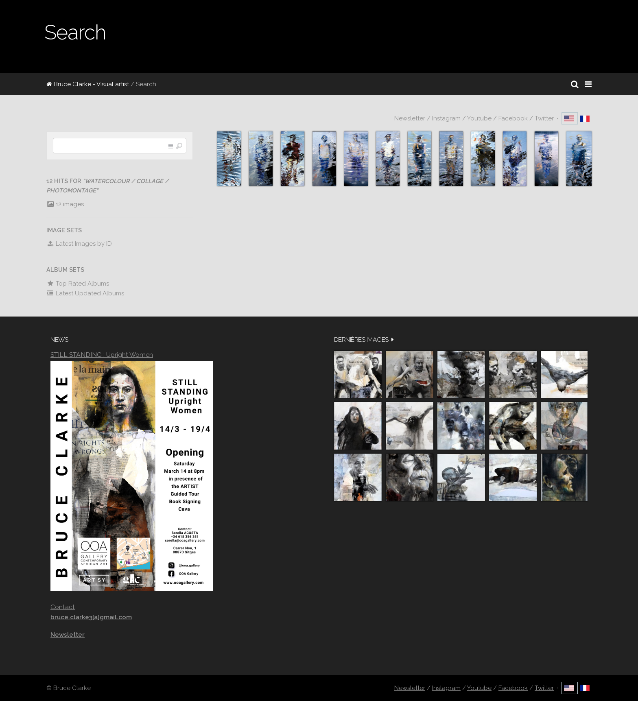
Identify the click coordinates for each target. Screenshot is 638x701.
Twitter (544, 118)
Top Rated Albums (77, 283)
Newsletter (409, 118)
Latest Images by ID (79, 243)
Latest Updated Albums (85, 293)
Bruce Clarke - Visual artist (87, 84)
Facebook (513, 118)
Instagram (446, 118)
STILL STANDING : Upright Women (101, 354)
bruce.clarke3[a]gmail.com (91, 617)
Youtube (479, 118)
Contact (62, 607)
